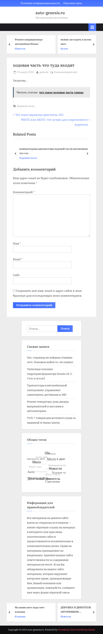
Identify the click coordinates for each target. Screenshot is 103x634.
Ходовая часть (26, 106)
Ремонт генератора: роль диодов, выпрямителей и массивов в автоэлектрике (48, 406)
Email (18, 259)
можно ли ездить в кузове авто (77, 41)
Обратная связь (72, 3)
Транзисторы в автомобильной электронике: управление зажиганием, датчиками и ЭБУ (47, 390)
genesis (43, 72)
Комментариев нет (65, 72)
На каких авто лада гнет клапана (31, 609)
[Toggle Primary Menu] (92, 27)
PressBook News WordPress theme (76, 629)
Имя (17, 243)
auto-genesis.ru (50, 12)
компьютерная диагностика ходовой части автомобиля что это (53, 151)
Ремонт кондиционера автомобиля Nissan (30, 41)
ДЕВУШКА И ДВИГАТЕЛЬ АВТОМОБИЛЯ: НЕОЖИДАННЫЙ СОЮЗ (76, 610)
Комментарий (24, 192)
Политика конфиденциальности (40, 3)
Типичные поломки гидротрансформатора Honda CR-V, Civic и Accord (49, 373)
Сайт (16, 275)
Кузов (65, 48)
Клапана (21, 616)
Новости (21, 48)
